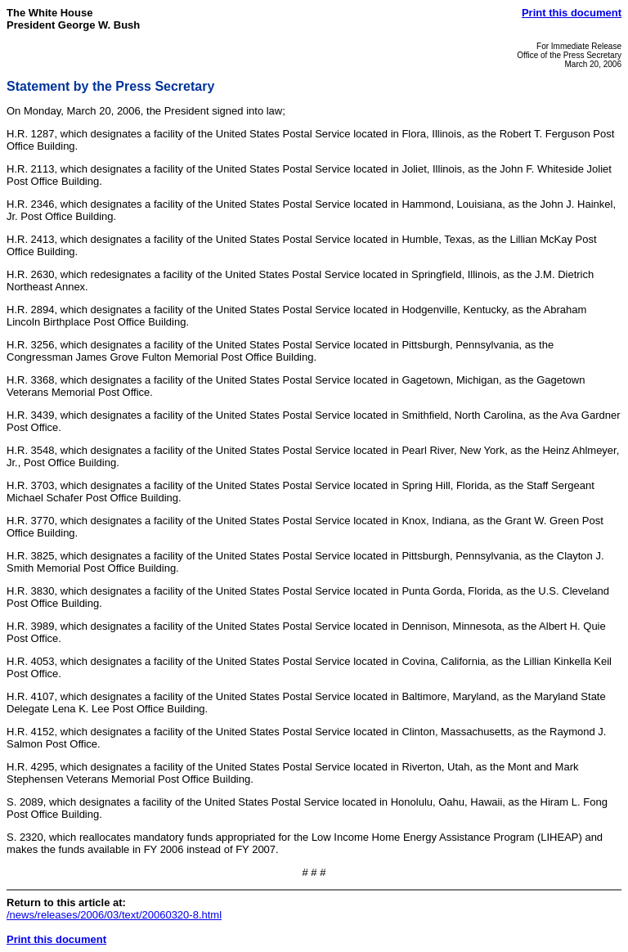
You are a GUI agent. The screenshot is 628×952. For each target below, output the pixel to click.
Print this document (571, 13)
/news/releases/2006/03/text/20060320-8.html (114, 915)
